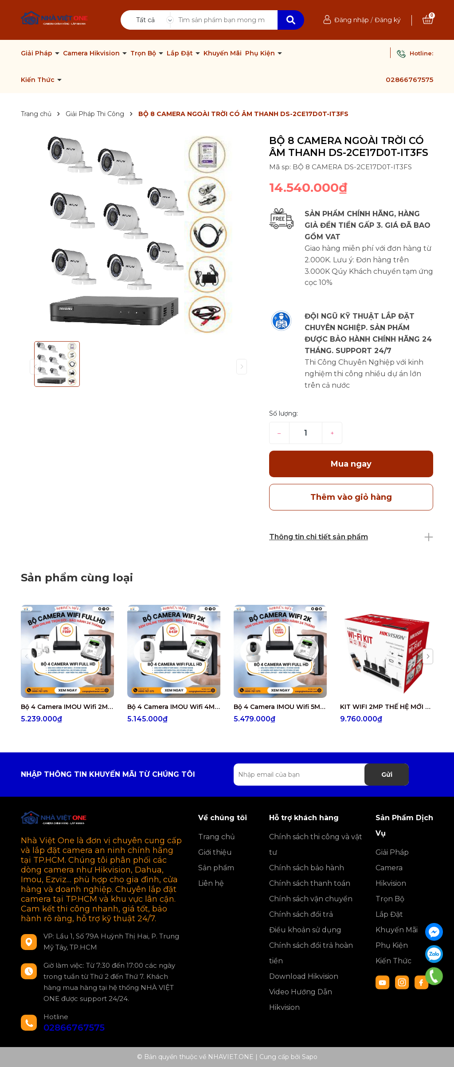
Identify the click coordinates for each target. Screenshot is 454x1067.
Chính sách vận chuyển (310, 899)
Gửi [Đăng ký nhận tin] (386, 775)
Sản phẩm (216, 868)
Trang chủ (216, 837)
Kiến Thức (38, 80)
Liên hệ (211, 883)
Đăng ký (388, 20)
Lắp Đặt (181, 53)
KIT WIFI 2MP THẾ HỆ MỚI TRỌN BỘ (386, 707)
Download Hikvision (303, 976)
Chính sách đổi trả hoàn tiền (311, 953)
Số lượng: (283, 413)
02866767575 (409, 79)
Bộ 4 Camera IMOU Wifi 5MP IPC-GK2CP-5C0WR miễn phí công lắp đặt (280, 707)
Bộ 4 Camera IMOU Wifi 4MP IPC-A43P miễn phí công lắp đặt (173, 707)
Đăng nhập (351, 20)
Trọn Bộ (144, 53)
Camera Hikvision (92, 53)
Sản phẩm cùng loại (77, 577)
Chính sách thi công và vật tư (315, 845)
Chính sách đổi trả (301, 914)
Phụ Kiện (261, 53)
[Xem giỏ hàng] (428, 20)
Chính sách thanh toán (309, 883)
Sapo (309, 1057)
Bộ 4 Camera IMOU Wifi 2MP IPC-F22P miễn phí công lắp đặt (67, 707)
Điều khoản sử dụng (305, 930)
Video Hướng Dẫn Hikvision (300, 1000)
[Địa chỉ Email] (321, 774)
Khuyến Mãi (223, 53)
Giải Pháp (37, 53)
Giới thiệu (215, 852)
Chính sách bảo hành (306, 868)
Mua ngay (351, 464)
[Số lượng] (306, 433)
